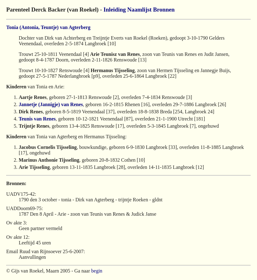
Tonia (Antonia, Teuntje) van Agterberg (48, 27)
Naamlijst (139, 9)
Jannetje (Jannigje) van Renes (51, 104)
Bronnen (164, 9)
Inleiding (115, 9)
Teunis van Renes (37, 118)
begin (97, 270)
